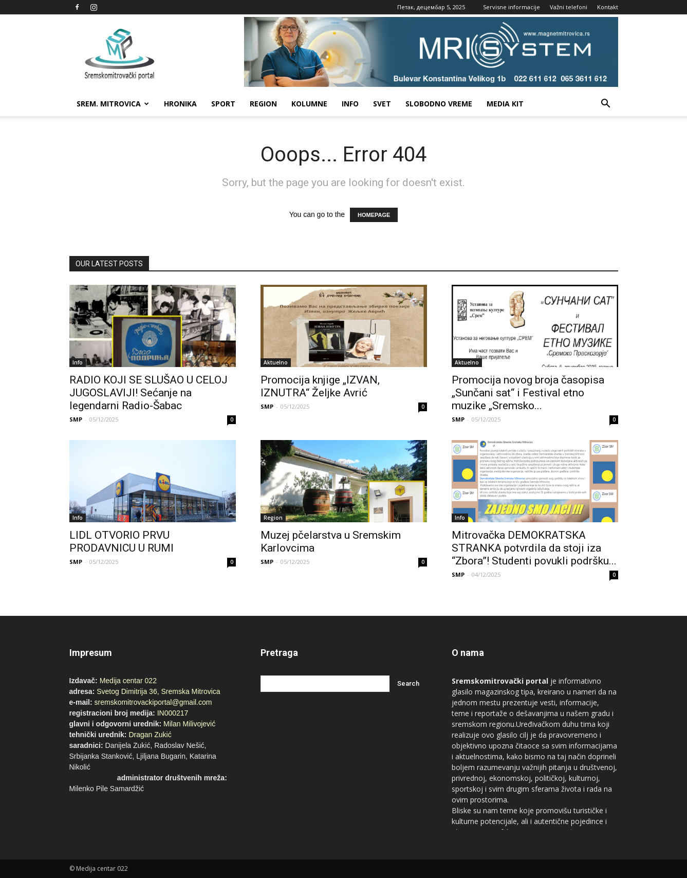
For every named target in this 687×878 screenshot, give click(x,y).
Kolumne (309, 103)
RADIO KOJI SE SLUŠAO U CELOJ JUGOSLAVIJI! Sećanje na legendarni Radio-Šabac (148, 393)
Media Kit (505, 103)
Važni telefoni (568, 7)
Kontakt (607, 7)
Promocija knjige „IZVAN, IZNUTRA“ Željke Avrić (320, 386)
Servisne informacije (511, 7)
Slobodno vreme (438, 103)
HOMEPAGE (374, 215)
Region (263, 103)
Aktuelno (276, 362)
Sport (223, 103)
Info (350, 103)
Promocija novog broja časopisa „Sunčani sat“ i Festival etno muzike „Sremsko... (528, 393)
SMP (75, 419)
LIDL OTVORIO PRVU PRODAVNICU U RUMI (121, 541)
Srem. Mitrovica (113, 103)
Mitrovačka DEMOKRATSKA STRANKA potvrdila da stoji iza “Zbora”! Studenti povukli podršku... (534, 548)
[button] (605, 104)
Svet (382, 103)
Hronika (180, 103)
